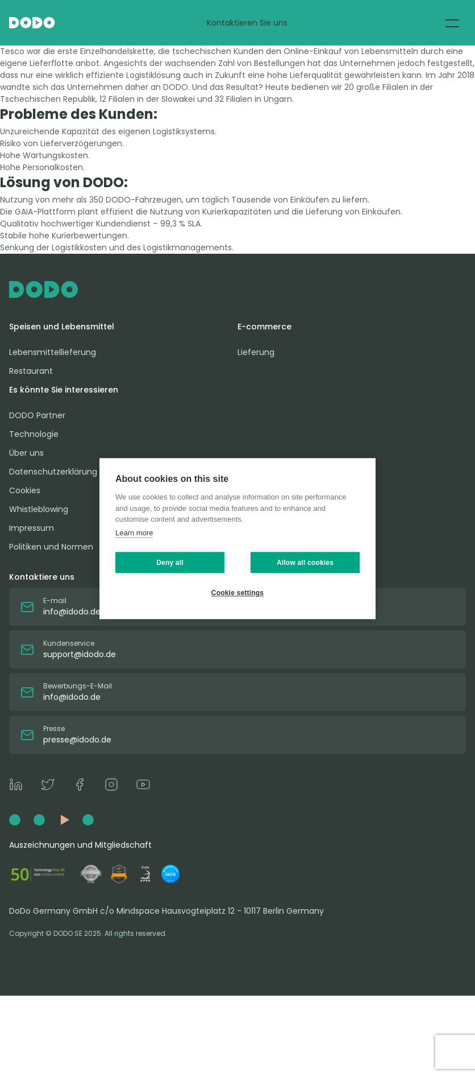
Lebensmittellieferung (52, 352)
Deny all (170, 563)
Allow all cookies (305, 563)
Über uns (26, 453)
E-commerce (264, 326)
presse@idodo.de (77, 739)
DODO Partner (37, 415)
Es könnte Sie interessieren (63, 389)
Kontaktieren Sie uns (247, 22)
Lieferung (256, 352)
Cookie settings (237, 593)
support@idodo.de (79, 654)
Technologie (34, 434)
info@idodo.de (72, 611)
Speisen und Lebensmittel (61, 326)
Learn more (134, 533)
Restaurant (31, 371)
